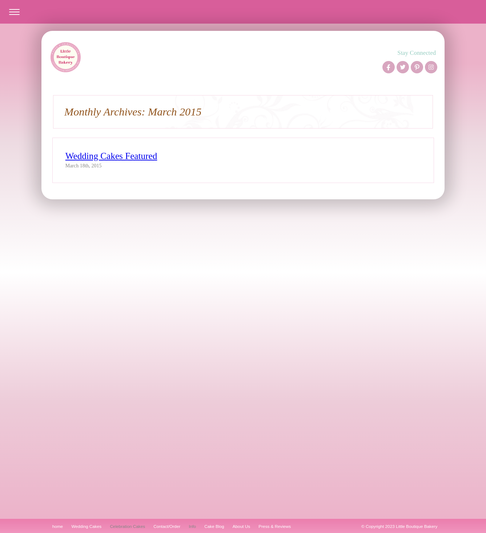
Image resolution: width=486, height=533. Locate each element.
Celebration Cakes (127, 526)
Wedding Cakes (86, 526)
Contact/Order (166, 526)
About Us (241, 526)
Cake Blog (214, 526)
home (57, 526)
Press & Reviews (274, 526)
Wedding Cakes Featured (111, 156)
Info (192, 526)
